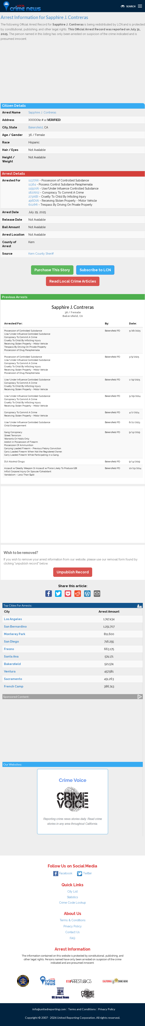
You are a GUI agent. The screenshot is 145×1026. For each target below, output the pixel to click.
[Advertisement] (73, 71)
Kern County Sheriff (41, 253)
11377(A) (33, 180)
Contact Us (72, 932)
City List (72, 891)
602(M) (33, 204)
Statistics (72, 897)
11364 (32, 184)
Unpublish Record (73, 572)
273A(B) (33, 196)
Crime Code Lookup (72, 902)
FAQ (72, 938)
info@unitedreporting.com (49, 1009)
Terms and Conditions (82, 1009)
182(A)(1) (33, 192)
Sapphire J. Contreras (42, 112)
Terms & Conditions (73, 920)
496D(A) (33, 200)
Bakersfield (35, 127)
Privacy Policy (73, 926)
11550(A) (33, 188)
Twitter (84, 873)
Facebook (62, 873)
